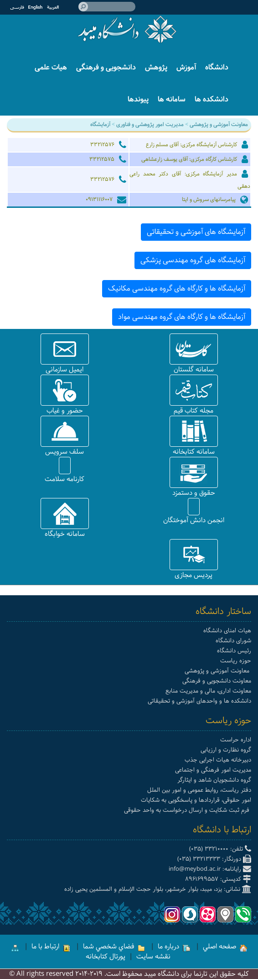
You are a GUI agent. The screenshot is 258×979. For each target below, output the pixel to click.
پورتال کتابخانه (105, 957)
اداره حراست (235, 740)
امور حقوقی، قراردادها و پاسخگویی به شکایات (196, 800)
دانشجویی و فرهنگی (106, 67)
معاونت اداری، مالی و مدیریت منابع (208, 691)
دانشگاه (216, 67)
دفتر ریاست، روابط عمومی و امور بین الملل (199, 790)
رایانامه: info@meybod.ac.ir (210, 869)
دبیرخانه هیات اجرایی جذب (218, 760)
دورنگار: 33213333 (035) (214, 859)
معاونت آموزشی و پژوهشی (218, 671)
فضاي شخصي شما (114, 947)
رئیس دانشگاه (234, 651)
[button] (194, 349)
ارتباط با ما (50, 947)
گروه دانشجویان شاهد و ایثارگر (214, 780)
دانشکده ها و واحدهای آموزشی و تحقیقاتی (199, 701)
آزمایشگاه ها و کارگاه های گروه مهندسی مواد (181, 317)
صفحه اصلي (225, 947)
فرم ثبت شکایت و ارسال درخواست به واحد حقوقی (187, 810)
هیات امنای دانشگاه (227, 630)
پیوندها (138, 99)
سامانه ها (172, 99)
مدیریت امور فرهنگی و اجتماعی (213, 770)
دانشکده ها (211, 99)
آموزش (186, 67)
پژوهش (156, 67)
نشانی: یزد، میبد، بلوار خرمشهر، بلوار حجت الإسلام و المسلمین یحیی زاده (157, 889)
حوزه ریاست (235, 661)
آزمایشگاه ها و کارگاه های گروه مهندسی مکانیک (176, 288)
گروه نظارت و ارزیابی (226, 750)
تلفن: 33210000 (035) (220, 849)
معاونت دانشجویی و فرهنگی (216, 681)
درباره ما (174, 947)
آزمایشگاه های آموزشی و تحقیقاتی (196, 232)
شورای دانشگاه (233, 641)
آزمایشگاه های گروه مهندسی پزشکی (192, 260)
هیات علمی (51, 67)
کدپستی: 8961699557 (218, 879)
